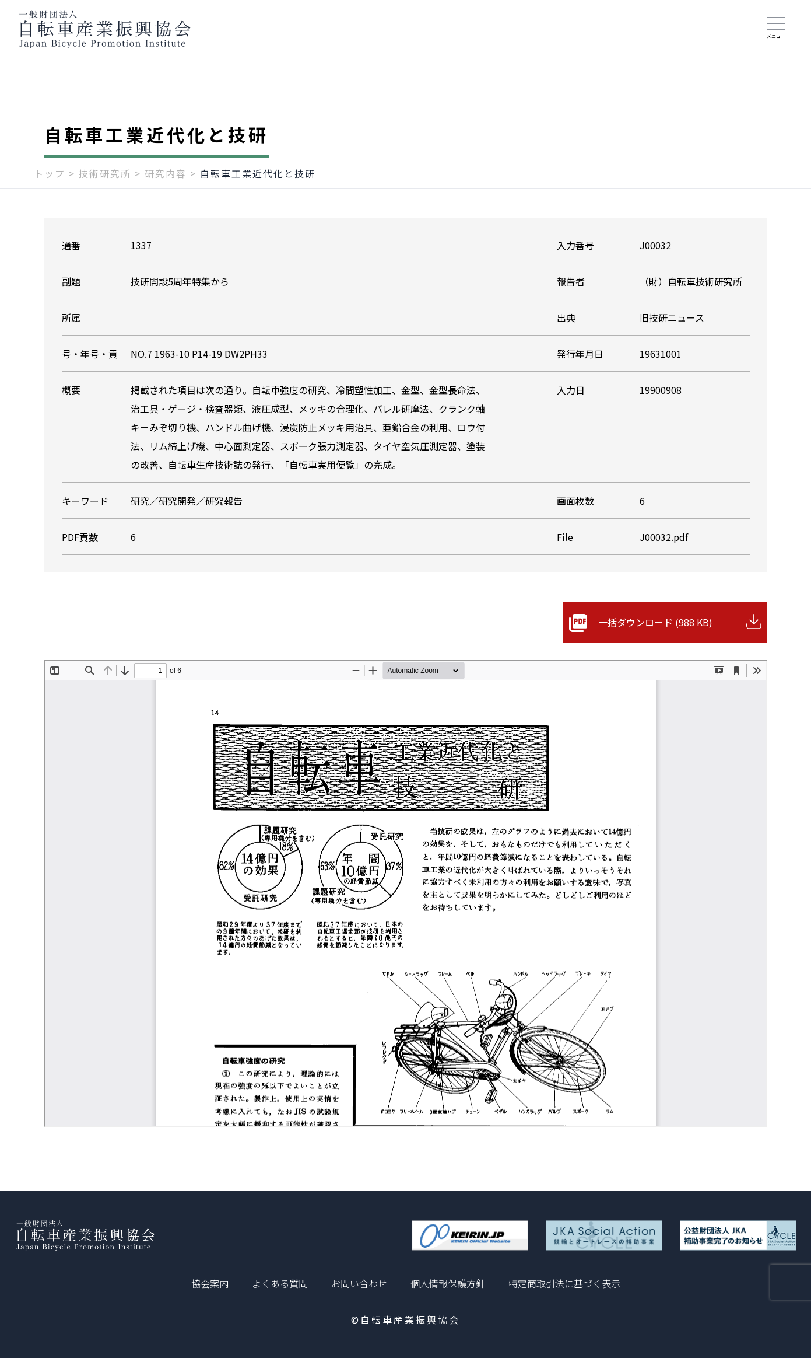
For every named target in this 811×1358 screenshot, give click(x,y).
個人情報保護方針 (447, 1283)
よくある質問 (280, 1283)
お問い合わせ (359, 1283)
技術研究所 (105, 173)
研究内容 (166, 173)
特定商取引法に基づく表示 (564, 1283)
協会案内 (210, 1283)
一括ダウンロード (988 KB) (655, 622)
